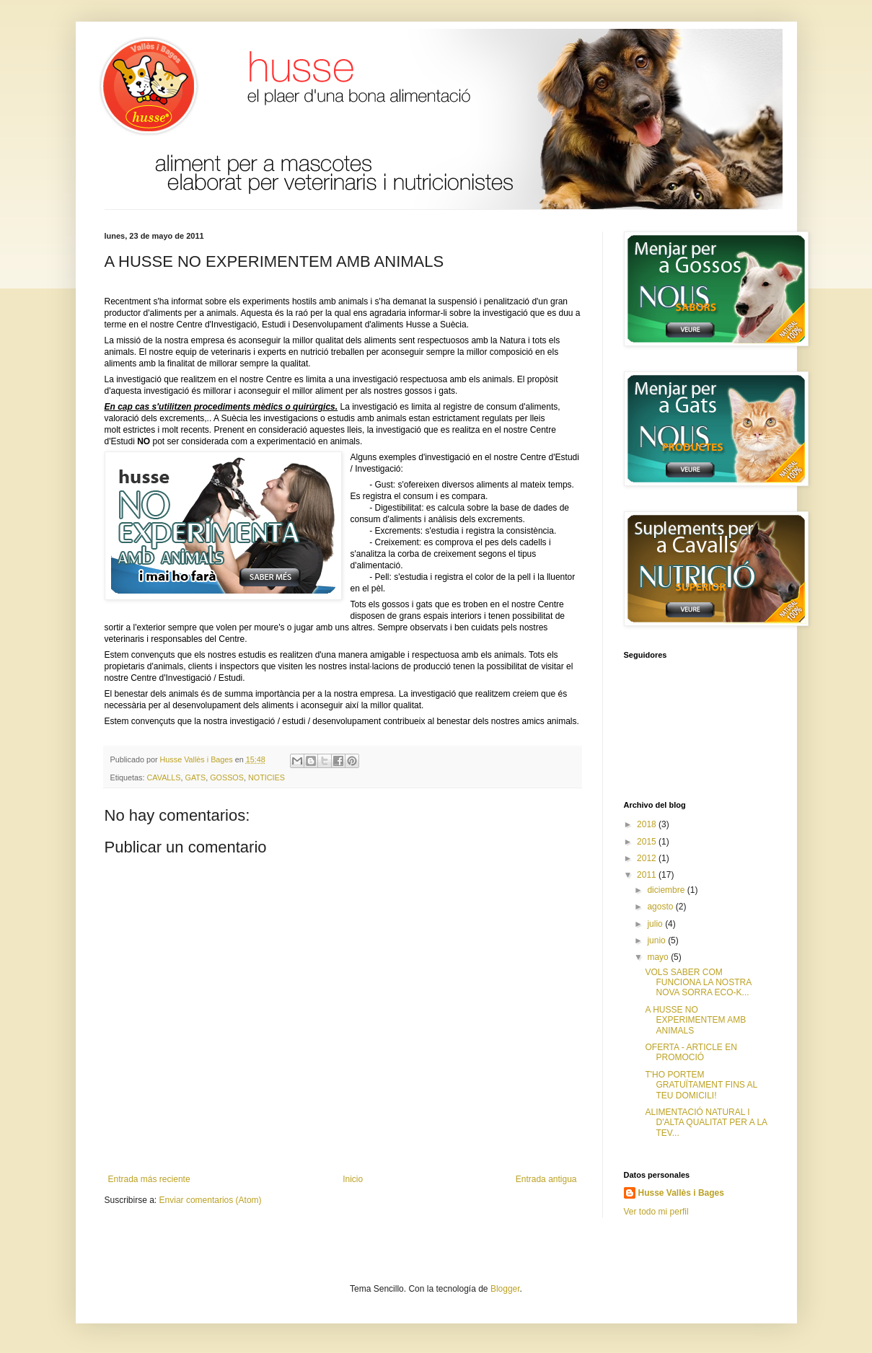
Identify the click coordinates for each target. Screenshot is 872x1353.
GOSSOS (227, 777)
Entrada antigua (546, 1179)
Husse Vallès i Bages (681, 1193)
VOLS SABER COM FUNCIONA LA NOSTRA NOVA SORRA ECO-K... (698, 982)
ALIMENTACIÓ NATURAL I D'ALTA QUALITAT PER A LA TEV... (706, 1122)
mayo (659, 957)
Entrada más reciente (149, 1179)
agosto (661, 907)
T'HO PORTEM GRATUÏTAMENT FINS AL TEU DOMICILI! (701, 1085)
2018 (648, 824)
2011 (648, 875)
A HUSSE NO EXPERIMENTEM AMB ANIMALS (695, 1020)
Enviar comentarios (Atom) (210, 1200)
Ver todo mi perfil (656, 1212)
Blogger (505, 1289)
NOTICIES (266, 777)
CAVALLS (164, 777)
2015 (648, 842)
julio (656, 924)
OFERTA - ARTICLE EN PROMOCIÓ (690, 1052)
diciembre (667, 890)
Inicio (353, 1179)
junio (657, 940)
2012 (648, 858)
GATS (195, 777)
